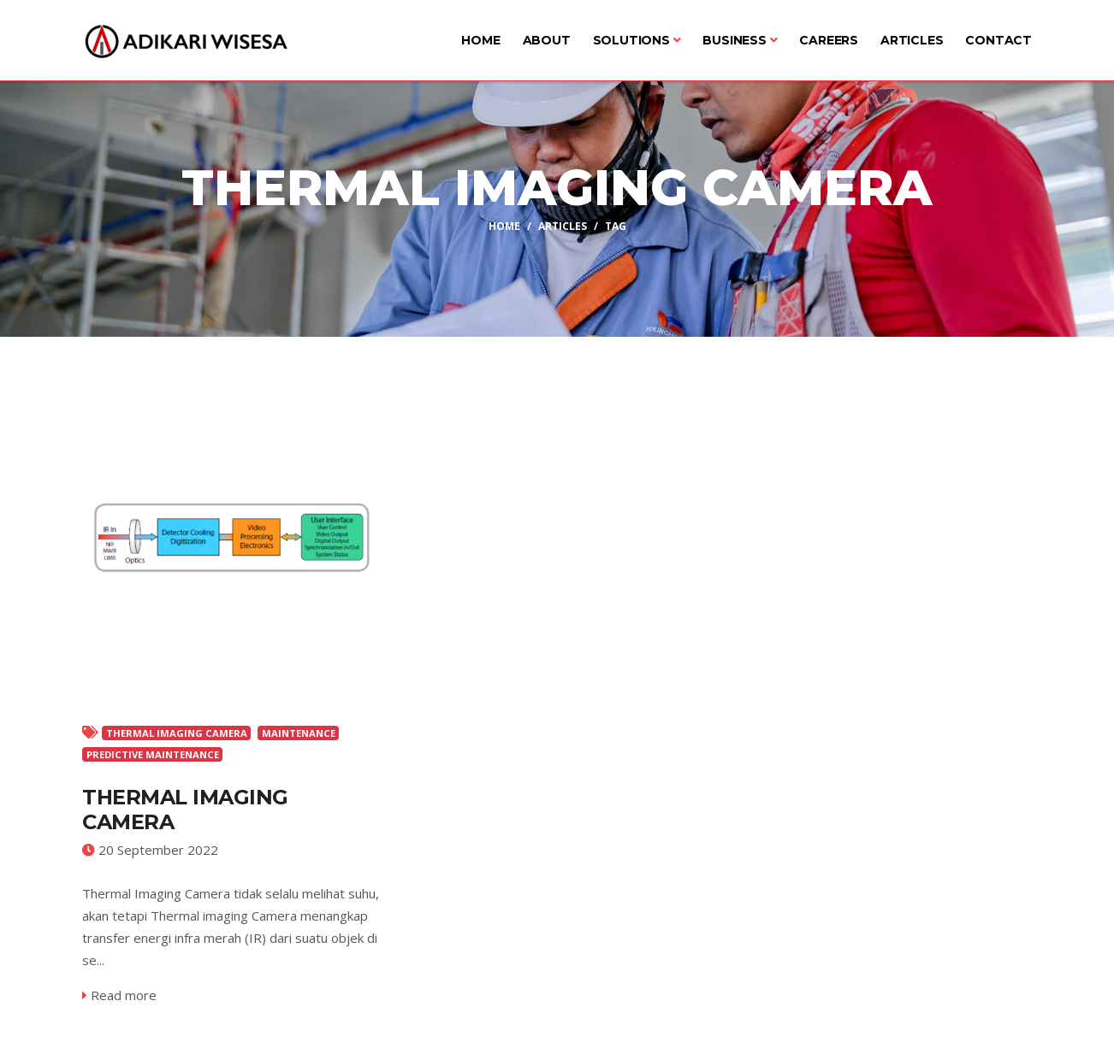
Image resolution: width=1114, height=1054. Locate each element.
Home (480, 40)
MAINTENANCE (298, 733)
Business (739, 40)
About (547, 40)
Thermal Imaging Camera (185, 809)
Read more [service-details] (119, 995)
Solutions (637, 40)
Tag (615, 225)
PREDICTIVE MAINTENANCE (152, 754)
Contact (998, 40)
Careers (828, 40)
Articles (911, 40)
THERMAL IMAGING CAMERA (176, 733)
